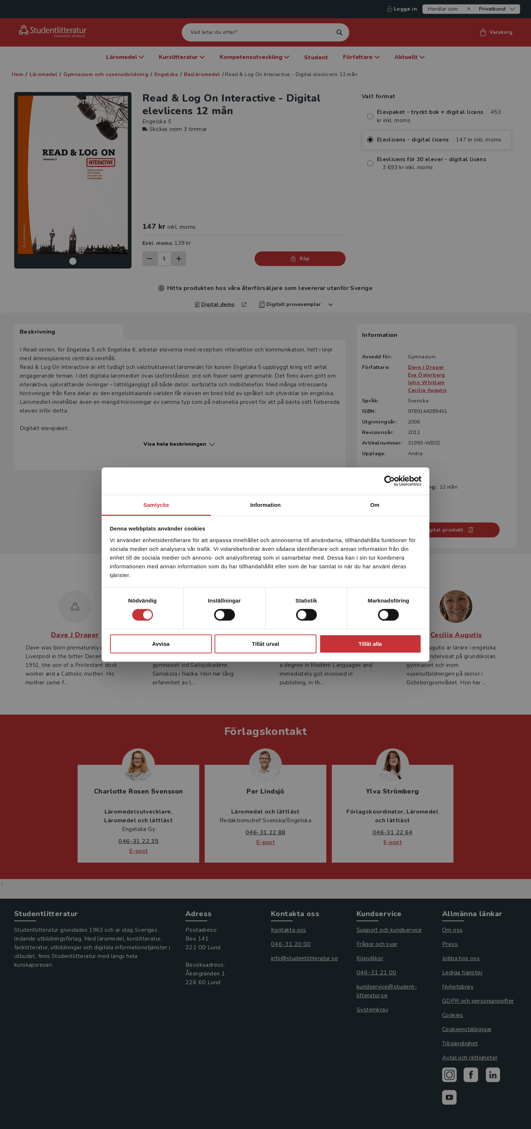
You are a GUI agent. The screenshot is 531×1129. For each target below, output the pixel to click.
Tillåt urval (265, 644)
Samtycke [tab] (156, 504)
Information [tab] (265, 504)
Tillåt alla (370, 644)
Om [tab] (374, 504)
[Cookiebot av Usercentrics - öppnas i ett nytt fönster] (389, 481)
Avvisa (161, 644)
